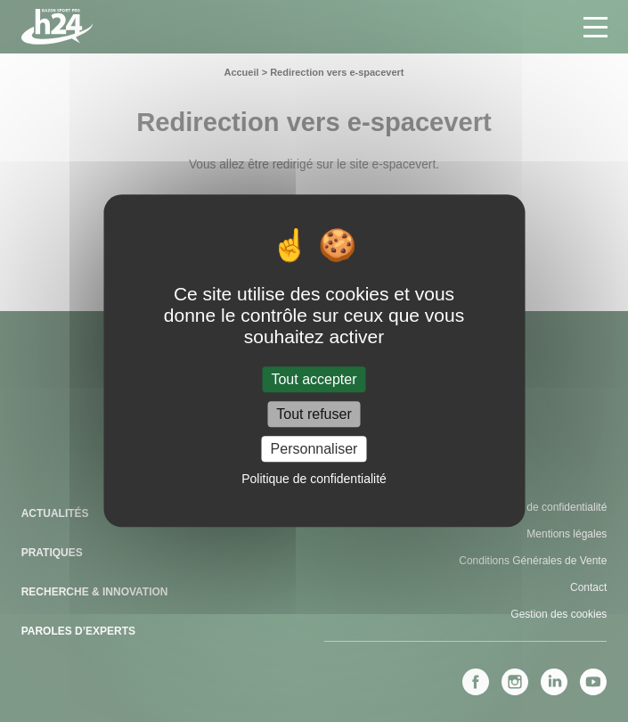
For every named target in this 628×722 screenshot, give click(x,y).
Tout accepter (313, 379)
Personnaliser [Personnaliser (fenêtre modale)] (314, 448)
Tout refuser (313, 414)
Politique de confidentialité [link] (314, 479)
